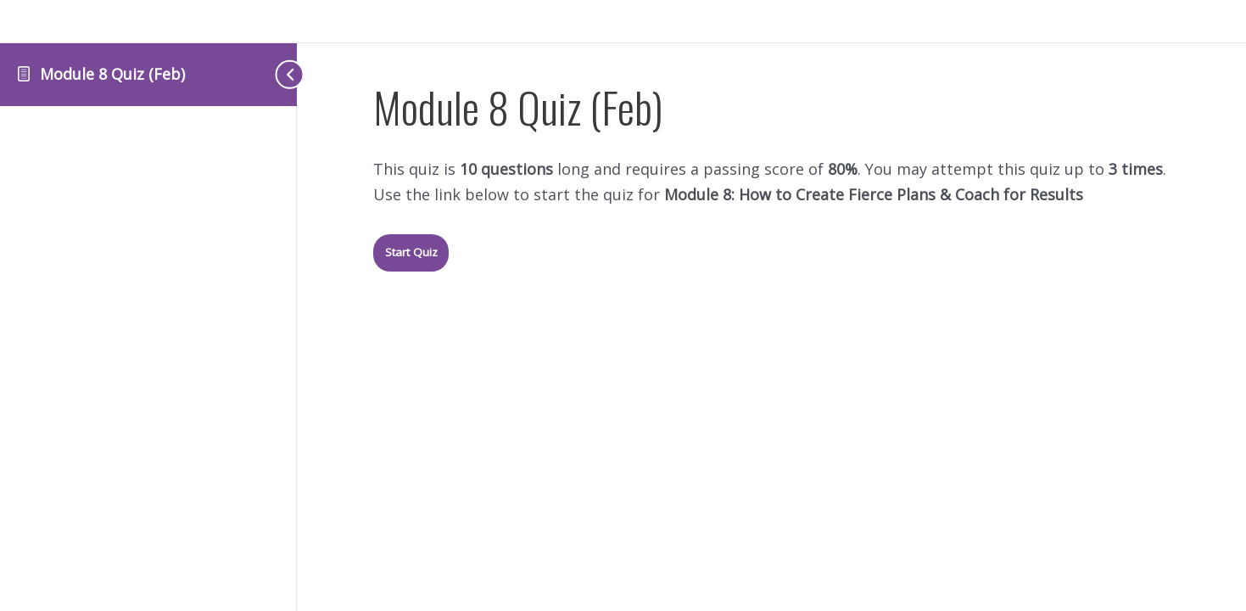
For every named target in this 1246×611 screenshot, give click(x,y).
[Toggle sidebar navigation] (263, 74)
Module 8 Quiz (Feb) (112, 74)
